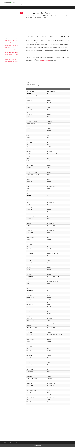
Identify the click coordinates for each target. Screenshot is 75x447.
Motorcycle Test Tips (35, 7)
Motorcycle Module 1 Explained (11, 49)
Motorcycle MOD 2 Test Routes (11, 56)
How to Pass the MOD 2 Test (10, 59)
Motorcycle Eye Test (9, 42)
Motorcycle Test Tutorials (23, 7)
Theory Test (14, 7)
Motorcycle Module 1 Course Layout (12, 50)
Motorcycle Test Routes (45, 60)
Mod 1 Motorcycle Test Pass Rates (11, 52)
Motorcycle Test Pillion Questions (11, 45)
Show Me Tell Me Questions (10, 43)
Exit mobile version (37, 445)
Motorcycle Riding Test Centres (11, 47)
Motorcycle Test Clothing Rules (11, 40)
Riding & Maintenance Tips (46, 7)
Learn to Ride (6, 7)
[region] (48, 26)
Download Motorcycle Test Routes (11, 54)
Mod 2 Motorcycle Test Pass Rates (11, 61)
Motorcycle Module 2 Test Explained (12, 57)
